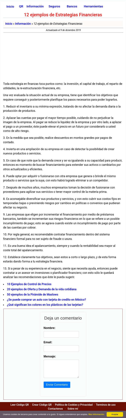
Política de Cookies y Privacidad (74, 408)
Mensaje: (49, 356)
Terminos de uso (106, 408)
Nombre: (49, 328)
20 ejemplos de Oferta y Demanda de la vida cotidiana (41, 289)
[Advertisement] (63, 57)
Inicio (10, 6)
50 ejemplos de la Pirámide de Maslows (32, 294)
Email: (47, 342)
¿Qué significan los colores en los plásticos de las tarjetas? (45, 304)
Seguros (54, 6)
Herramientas (93, 6)
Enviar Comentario (56, 388)
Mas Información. (96, 414)
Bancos (72, 6)
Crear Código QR (42, 408)
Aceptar (114, 414)
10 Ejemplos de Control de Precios (29, 284)
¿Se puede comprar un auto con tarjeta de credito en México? (46, 299)
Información (23, 23)
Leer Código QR (19, 408)
